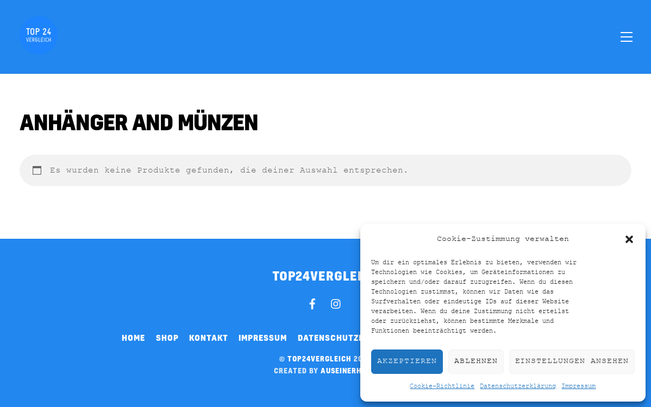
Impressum (578, 386)
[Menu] (626, 36)
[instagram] (336, 302)
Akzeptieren (407, 361)
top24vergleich (319, 358)
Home (133, 337)
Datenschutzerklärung (518, 386)
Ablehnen (476, 361)
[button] (629, 239)
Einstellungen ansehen (572, 361)
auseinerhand (349, 370)
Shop (167, 337)
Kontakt (208, 337)
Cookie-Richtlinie (442, 386)
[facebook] (312, 302)
